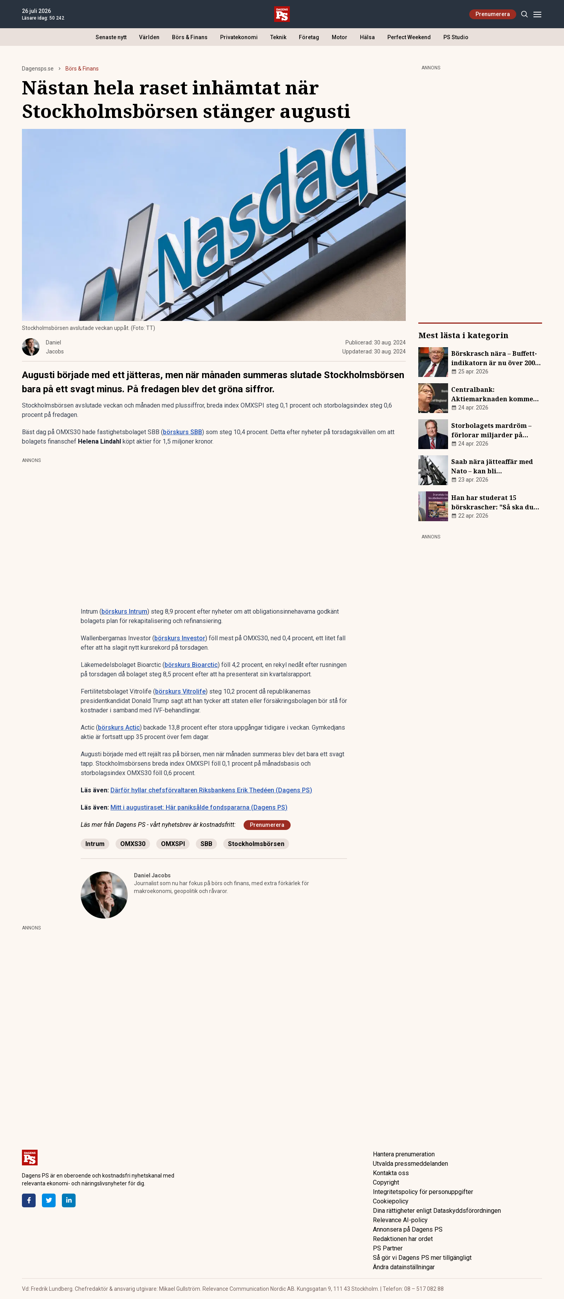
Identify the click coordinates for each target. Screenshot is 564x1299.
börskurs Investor (179, 638)
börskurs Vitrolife (180, 691)
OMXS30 (132, 844)
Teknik (278, 37)
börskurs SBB (182, 432)
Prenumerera (492, 14)
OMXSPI (173, 844)
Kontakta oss (391, 1173)
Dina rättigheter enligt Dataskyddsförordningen (437, 1210)
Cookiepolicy (391, 1201)
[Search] (524, 14)
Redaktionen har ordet (403, 1239)
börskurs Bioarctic (191, 665)
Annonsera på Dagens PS (408, 1229)
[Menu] (537, 14)
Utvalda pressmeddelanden (410, 1163)
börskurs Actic (119, 727)
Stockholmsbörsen (256, 844)
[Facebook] (29, 1200)
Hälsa (367, 37)
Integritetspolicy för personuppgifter (423, 1192)
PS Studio (455, 37)
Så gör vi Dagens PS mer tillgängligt (422, 1257)
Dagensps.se (38, 68)
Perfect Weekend (409, 37)
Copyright (386, 1182)
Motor (339, 37)
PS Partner (388, 1248)
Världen (149, 37)
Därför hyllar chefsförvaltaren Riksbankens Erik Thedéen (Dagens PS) (211, 790)
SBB (206, 844)
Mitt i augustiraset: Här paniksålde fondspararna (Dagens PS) (198, 807)
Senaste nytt (111, 37)
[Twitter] (49, 1200)
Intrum (95, 844)
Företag (309, 37)
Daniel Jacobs (152, 875)
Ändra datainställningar (404, 1267)
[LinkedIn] (69, 1200)
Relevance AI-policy (400, 1220)
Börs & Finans (190, 37)
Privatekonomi (239, 37)
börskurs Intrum (124, 611)
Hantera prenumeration (404, 1154)
